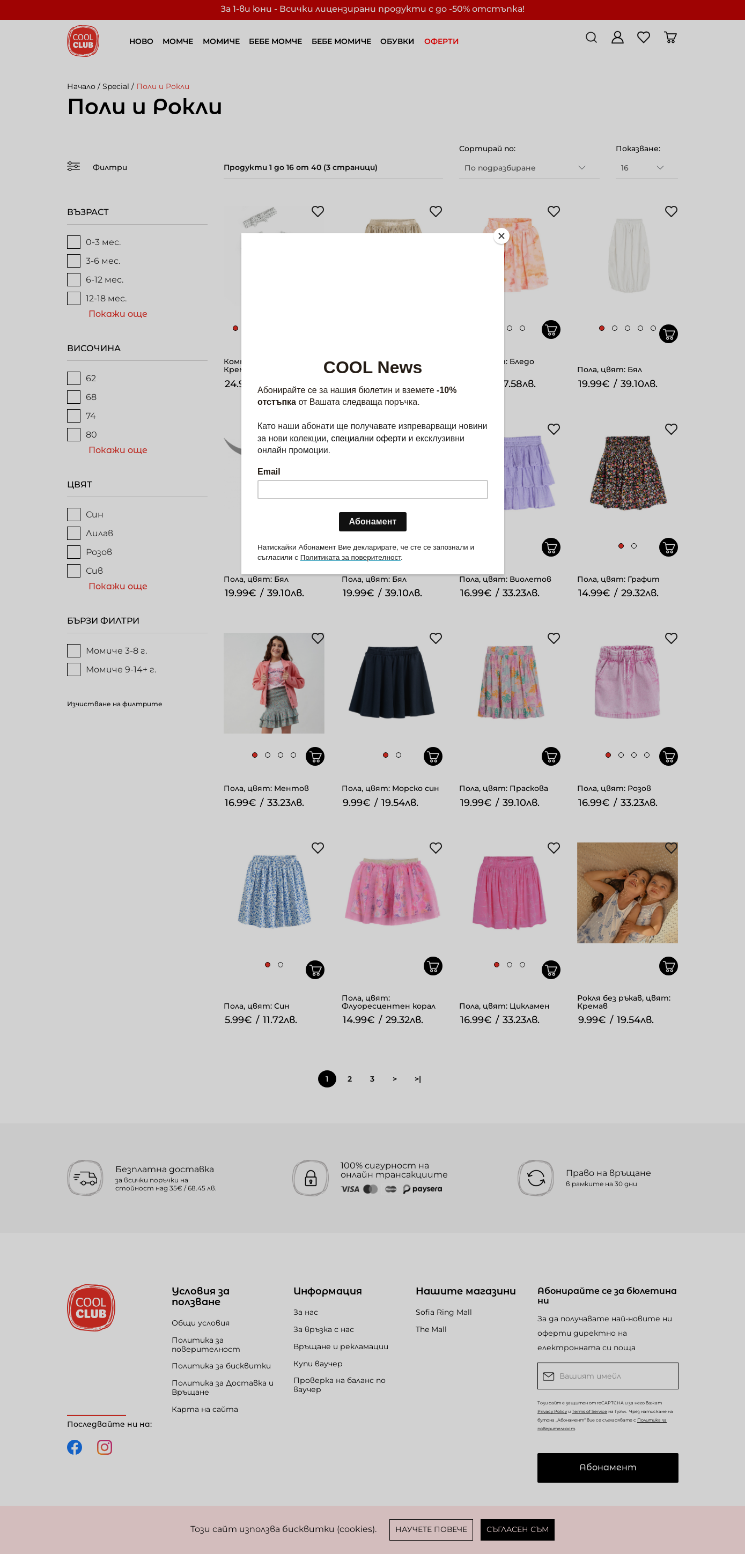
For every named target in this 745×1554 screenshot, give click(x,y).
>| (418, 1079)
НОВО (141, 41)
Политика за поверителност (206, 1344)
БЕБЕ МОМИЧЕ (341, 41)
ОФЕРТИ (441, 41)
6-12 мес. (95, 279)
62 (81, 378)
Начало (81, 86)
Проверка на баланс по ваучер (339, 1384)
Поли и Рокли (162, 86)
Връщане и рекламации (340, 1346)
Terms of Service (589, 1411)
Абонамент (608, 1467)
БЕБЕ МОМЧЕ (275, 41)
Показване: (638, 148)
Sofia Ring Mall (444, 1312)
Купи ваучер (318, 1363)
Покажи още (117, 314)
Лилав (90, 533)
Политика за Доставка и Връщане (223, 1387)
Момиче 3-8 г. (107, 650)
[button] (235, 328)
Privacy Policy (552, 1411)
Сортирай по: (487, 148)
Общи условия (201, 1323)
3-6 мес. (93, 261)
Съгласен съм (517, 1529)
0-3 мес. (94, 242)
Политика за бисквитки (221, 1366)
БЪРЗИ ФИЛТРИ (103, 621)
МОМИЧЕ (221, 41)
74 (81, 416)
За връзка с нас (323, 1329)
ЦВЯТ (79, 484)
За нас (305, 1312)
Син (85, 514)
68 (82, 397)
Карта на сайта (205, 1409)
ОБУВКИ (397, 41)
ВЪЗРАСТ (88, 212)
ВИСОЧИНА (94, 348)
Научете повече (431, 1529)
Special (115, 86)
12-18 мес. (97, 298)
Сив (85, 571)
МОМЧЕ (178, 41)
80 (82, 434)
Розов (89, 552)
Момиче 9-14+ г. (111, 669)
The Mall (431, 1329)
